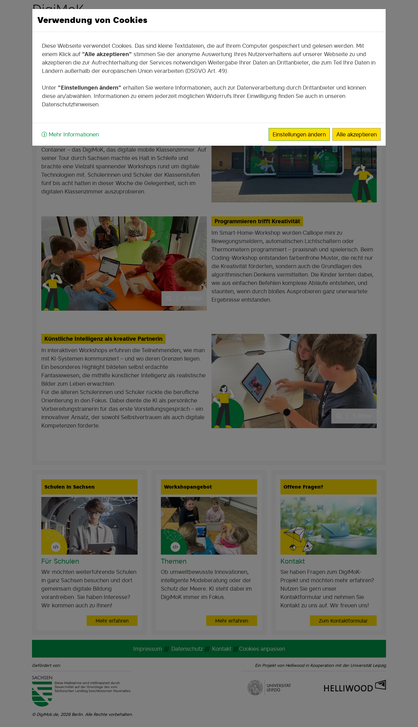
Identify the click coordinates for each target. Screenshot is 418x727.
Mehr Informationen (70, 134)
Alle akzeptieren (356, 134)
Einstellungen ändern (299, 134)
